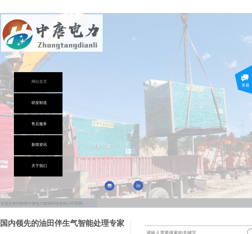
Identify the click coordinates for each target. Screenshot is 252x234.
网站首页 (39, 81)
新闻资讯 (39, 144)
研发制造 (39, 102)
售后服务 (39, 124)
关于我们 (39, 165)
